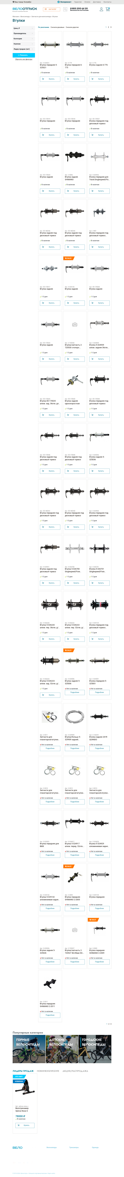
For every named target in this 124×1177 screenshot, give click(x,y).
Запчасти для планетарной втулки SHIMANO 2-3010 (49, 793)
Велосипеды (25, 17)
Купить (51, 79)
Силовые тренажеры (77, 1154)
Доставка (97, 2)
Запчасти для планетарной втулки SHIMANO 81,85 (74, 793)
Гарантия (78, 2)
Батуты (72, 1162)
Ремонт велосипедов (55, 1159)
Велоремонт (64, 2)
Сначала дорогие (72, 27)
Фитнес (72, 1157)
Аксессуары (51, 1154)
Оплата (87, 2)
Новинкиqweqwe (48, 1071)
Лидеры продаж (23, 1071)
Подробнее (74, 692)
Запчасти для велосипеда (41, 17)
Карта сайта (51, 1173)
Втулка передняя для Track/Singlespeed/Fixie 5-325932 (99, 179)
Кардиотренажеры (76, 1152)
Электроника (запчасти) (79, 1164)
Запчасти (50, 1157)
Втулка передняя (47, 121)
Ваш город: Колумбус (22, 2)
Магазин (16, 17)
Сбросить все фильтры (23, 59)
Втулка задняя (46, 177)
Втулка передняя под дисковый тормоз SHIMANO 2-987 (98, 235)
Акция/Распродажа (75, 1071)
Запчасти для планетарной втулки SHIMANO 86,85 (98, 793)
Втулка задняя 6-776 (98, 65)
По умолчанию (43, 27)
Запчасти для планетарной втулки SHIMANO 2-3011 (49, 739)
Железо (72, 1167)
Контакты (107, 2)
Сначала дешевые (57, 27)
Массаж (72, 1159)
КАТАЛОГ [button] (50, 9)
